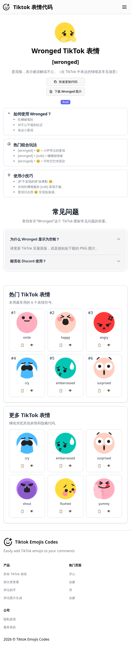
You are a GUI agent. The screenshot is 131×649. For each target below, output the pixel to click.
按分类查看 (11, 582)
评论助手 (10, 590)
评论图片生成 (13, 598)
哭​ (70, 590)
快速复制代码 (65, 82)
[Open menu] (124, 7)
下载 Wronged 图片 (65, 91)
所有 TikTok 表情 (15, 574)
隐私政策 (10, 619)
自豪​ (72, 582)
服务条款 (10, 627)
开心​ (72, 574)
